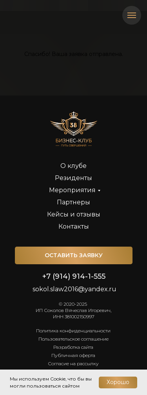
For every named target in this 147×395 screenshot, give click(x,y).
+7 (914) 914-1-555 (73, 276)
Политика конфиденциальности (73, 331)
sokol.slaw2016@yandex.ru (74, 289)
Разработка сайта (73, 347)
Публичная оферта (73, 355)
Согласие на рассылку (73, 363)
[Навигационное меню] (131, 15)
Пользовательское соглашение (73, 339)
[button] (73, 255)
